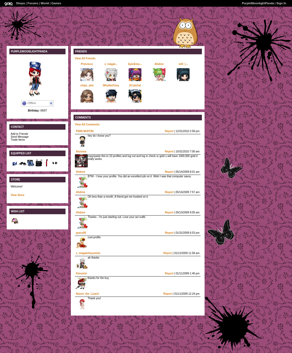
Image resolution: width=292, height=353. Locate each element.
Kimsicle (81, 273)
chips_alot (86, 85)
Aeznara (81, 151)
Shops (20, 3)
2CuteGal (135, 85)
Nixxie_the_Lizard (87, 293)
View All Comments (87, 124)
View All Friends (85, 58)
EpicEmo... (135, 64)
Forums (33, 3)
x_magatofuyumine (88, 253)
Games (56, 3)
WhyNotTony (111, 85)
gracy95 (81, 232)
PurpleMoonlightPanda (258, 3)
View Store (17, 195)
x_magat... (111, 64)
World (45, 3)
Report (169, 131)
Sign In (281, 3)
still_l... (183, 64)
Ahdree (159, 64)
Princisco (87, 64)
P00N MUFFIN (85, 131)
